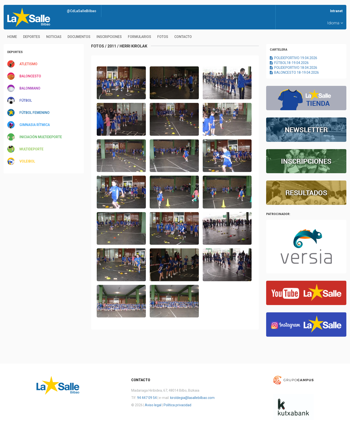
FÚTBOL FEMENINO (34, 113)
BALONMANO (29, 88)
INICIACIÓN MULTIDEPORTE (40, 137)
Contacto (183, 37)
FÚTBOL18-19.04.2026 (289, 63)
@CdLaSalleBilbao (81, 11)
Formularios (139, 37)
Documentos (79, 37)
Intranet (336, 11)
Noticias (53, 37)
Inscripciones (109, 37)
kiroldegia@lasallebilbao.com (192, 398)
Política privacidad (177, 405)
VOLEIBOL (27, 161)
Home (12, 37)
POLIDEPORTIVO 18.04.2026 (293, 68)
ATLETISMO (28, 64)
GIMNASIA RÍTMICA (34, 125)
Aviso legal (153, 405)
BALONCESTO (30, 76)
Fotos (162, 37)
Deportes (31, 37)
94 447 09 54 (147, 398)
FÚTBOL (25, 100)
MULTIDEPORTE (31, 149)
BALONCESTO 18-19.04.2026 (294, 72)
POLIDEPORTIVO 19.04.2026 (293, 58)
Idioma (335, 23)
